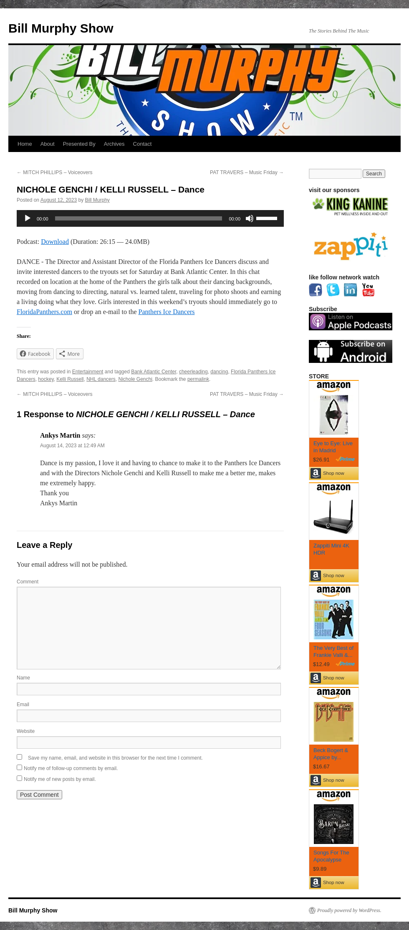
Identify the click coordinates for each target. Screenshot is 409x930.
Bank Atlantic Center (153, 372)
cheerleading (193, 372)
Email (23, 704)
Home (25, 144)
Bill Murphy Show (61, 28)
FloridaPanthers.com (44, 311)
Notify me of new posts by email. (60, 779)
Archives (114, 144)
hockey (45, 379)
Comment (27, 582)
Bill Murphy (97, 200)
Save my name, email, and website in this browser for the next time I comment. (115, 758)
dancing (219, 372)
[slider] (138, 218)
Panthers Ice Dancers (167, 311)
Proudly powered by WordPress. (349, 910)
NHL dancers (101, 379)
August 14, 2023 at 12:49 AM (72, 446)
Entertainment (88, 372)
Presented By (79, 144)
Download (55, 241)
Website (26, 731)
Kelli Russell (69, 379)
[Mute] (249, 218)
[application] (150, 218)
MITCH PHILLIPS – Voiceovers (54, 172)
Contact (142, 144)
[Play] (27, 218)
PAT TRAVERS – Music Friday (247, 172)
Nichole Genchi (135, 379)
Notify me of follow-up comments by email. (71, 768)
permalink (198, 379)
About (47, 144)
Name (23, 678)
